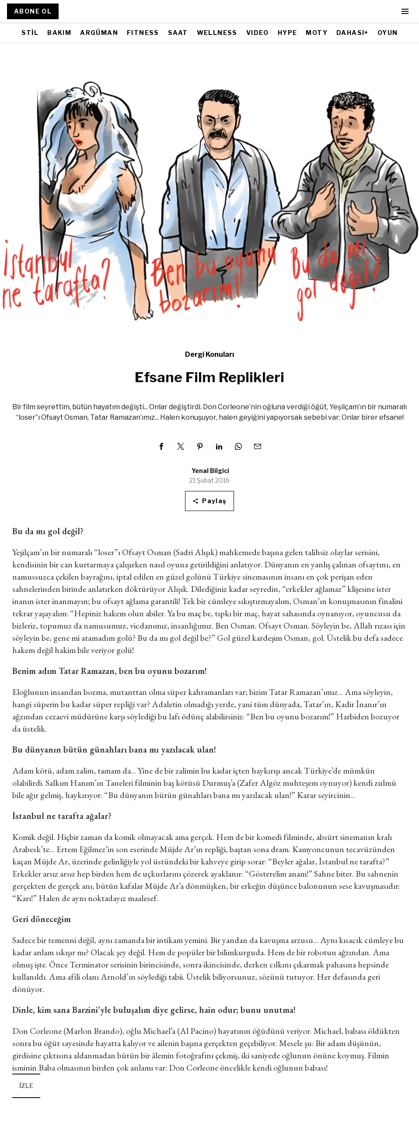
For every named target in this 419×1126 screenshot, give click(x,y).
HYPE (287, 32)
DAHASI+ (352, 32)
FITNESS (143, 32)
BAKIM (59, 32)
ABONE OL (33, 11)
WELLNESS (217, 32)
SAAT (178, 32)
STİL (30, 32)
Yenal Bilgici (210, 470)
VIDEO (257, 32)
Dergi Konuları (209, 354)
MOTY (317, 32)
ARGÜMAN (99, 32)
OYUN (387, 32)
